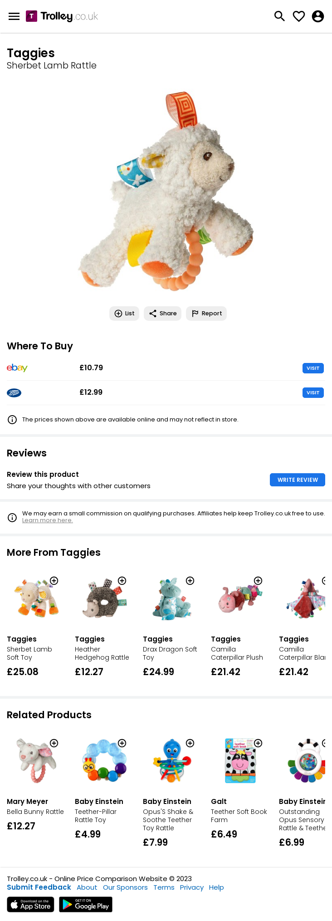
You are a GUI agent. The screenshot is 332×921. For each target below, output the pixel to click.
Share (162, 313)
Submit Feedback (39, 887)
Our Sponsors (125, 887)
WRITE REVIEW (298, 480)
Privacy (192, 887)
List (124, 313)
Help (216, 887)
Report (206, 313)
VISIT (313, 368)
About (87, 887)
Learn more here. (47, 520)
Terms (164, 887)
